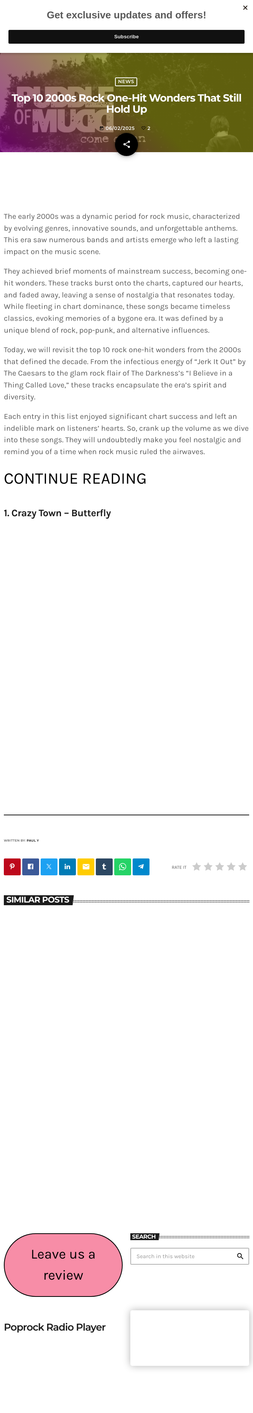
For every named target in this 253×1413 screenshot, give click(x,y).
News (126, 82)
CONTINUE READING (75, 478)
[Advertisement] (189, 1172)
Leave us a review (63, 1264)
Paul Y (33, 841)
